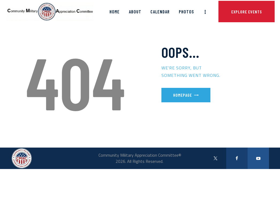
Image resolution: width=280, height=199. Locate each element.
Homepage (182, 94)
